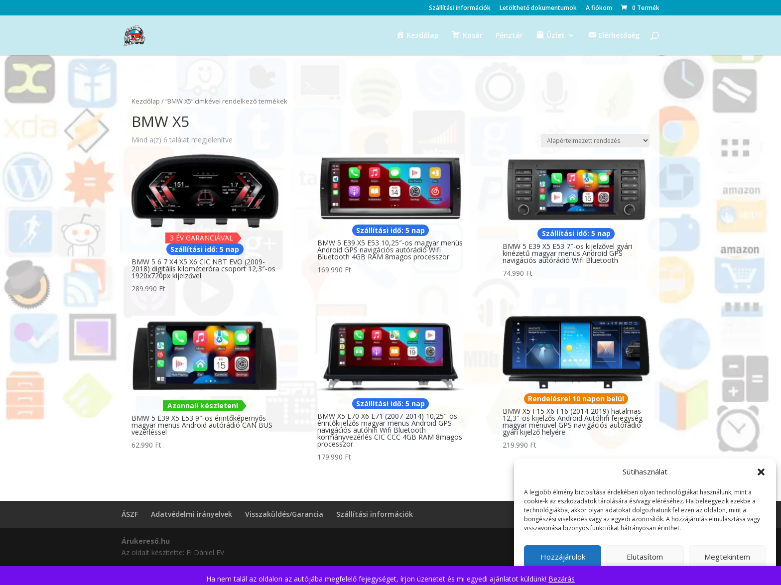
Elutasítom (645, 557)
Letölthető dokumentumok (538, 8)
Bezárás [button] (561, 579)
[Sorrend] (595, 140)
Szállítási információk (460, 8)
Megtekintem (727, 557)
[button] (761, 472)
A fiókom (599, 8)
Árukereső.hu (146, 541)
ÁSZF (130, 514)
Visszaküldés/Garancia (284, 514)
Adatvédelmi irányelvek (191, 514)
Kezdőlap (145, 101)
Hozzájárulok (562, 557)
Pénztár (509, 36)
